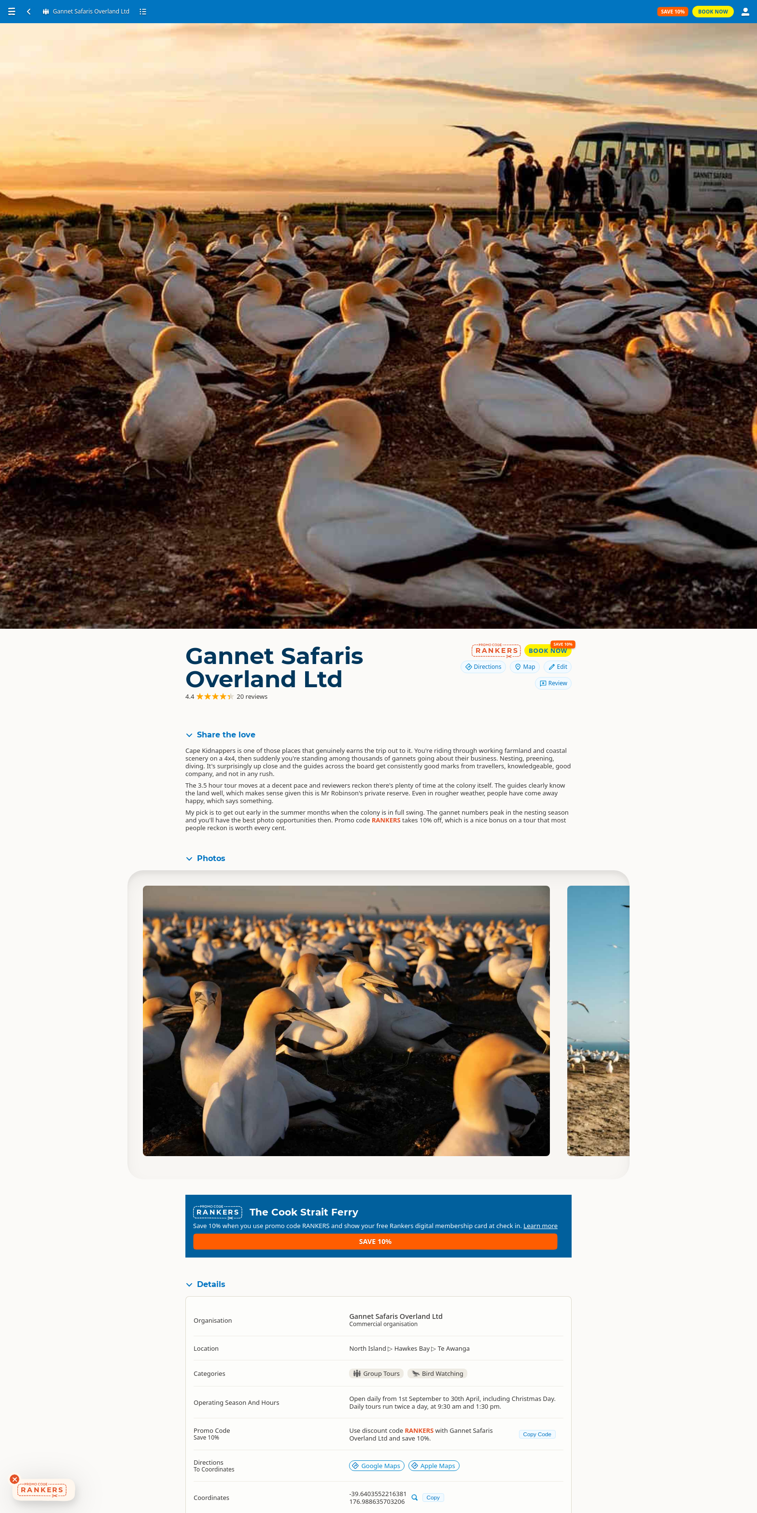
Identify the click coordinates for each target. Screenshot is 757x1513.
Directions (483, 667)
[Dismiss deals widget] (14, 1479)
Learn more (394, 1224)
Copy (433, 1481)
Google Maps (375, 1450)
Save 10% (535, 1216)
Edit (557, 667)
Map (524, 667)
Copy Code (537, 1418)
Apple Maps (433, 1450)
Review (553, 683)
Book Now (713, 11)
